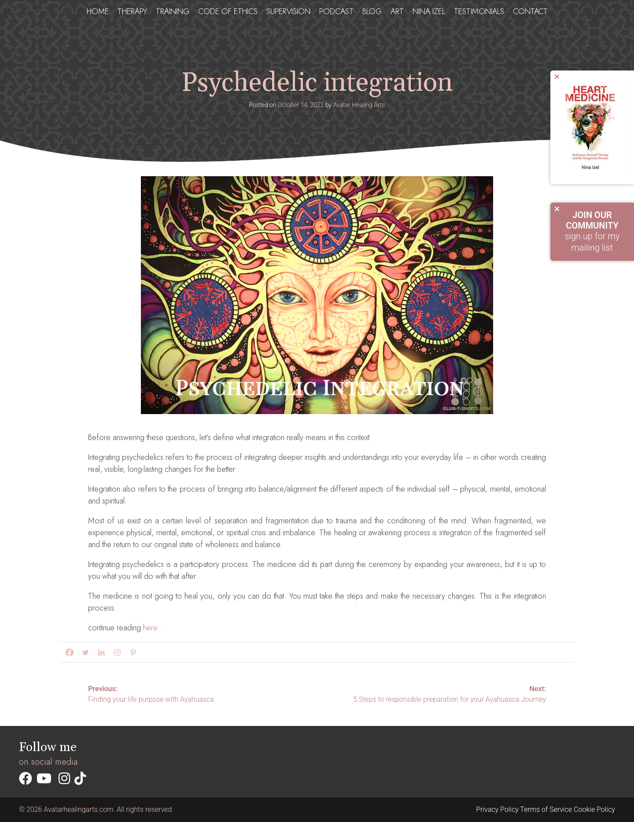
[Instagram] (115, 652)
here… (153, 627)
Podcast (336, 11)
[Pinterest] (131, 652)
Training (172, 11)
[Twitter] (84, 652)
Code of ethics (228, 11)
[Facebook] (68, 652)
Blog (372, 11)
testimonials (479, 11)
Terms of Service (546, 809)
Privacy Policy (497, 809)
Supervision (288, 11)
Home (98, 11)
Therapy (132, 11)
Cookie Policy (594, 809)
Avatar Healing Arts (359, 104)
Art (397, 11)
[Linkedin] (99, 652)
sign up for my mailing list (592, 231)
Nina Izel (429, 11)
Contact (530, 11)
